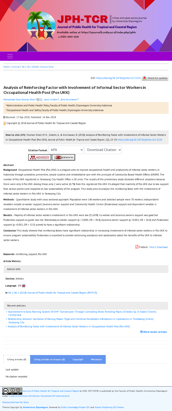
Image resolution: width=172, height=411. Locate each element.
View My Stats (21, 402)
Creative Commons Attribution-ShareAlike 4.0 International (39, 395)
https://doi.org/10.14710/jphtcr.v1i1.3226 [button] (140, 139)
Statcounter (8, 402)
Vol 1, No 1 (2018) (30, 66)
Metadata (96, 359)
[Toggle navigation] (10, 56)
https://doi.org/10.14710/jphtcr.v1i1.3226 (118, 78)
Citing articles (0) (16, 359)
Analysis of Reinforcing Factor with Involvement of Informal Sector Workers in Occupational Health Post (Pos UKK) (68, 326)
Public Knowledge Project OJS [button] (75, 407)
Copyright (78, 359)
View (152, 247)
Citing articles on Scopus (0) (49, 359)
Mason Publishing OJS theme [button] (109, 407)
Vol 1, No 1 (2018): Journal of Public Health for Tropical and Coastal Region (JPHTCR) (52, 292)
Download (162, 247)
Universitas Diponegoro (35, 407)
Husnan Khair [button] (47, 66)
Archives (15, 66)
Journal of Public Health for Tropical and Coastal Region (51, 390)
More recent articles (154, 331)
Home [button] (6, 66)
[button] (4, 123)
